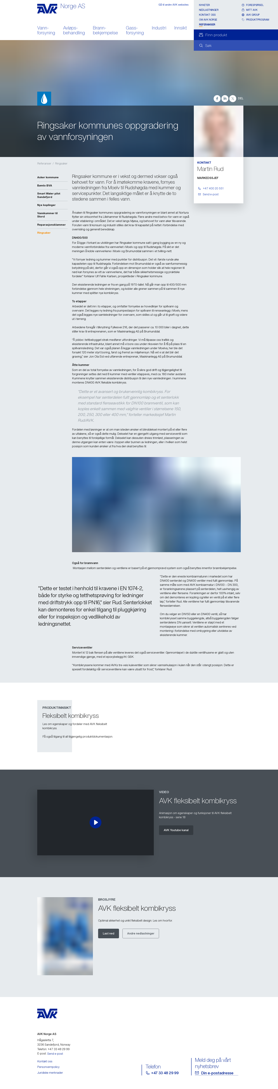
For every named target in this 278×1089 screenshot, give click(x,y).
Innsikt (180, 28)
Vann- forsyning (46, 30)
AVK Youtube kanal (176, 830)
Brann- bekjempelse (105, 30)
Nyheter (204, 5)
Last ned (108, 933)
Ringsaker (61, 163)
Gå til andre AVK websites (173, 4)
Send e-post (55, 1054)
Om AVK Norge (208, 19)
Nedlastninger (209, 10)
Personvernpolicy (48, 1067)
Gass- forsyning (135, 30)
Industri (159, 28)
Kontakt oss (207, 15)
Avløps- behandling (74, 30)
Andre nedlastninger (140, 933)
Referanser (207, 24)
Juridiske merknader (50, 1073)
